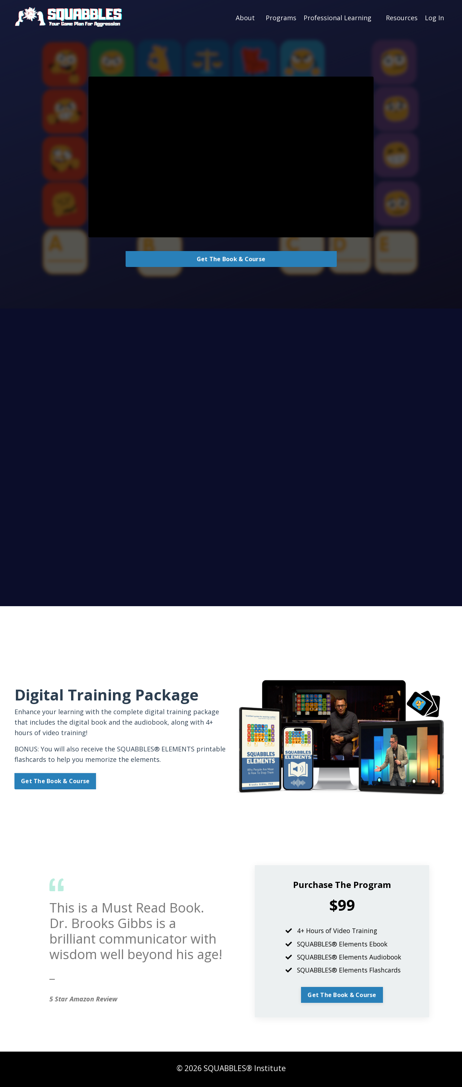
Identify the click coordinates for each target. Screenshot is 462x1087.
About (245, 17)
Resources (402, 17)
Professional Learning (337, 17)
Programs (281, 17)
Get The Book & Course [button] (231, 259)
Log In (434, 17)
